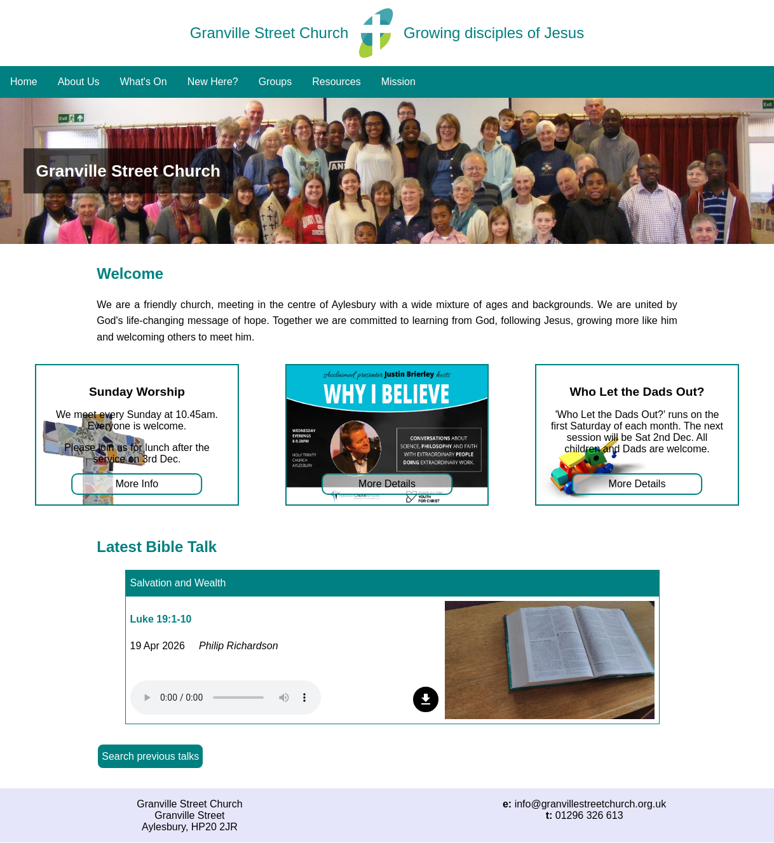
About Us (79, 81)
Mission (398, 81)
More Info (137, 483)
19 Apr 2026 (157, 645)
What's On (143, 81)
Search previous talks (150, 756)
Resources (336, 81)
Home (23, 81)
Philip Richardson (238, 645)
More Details (387, 483)
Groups (275, 81)
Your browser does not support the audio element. (225, 697)
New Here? (212, 81)
